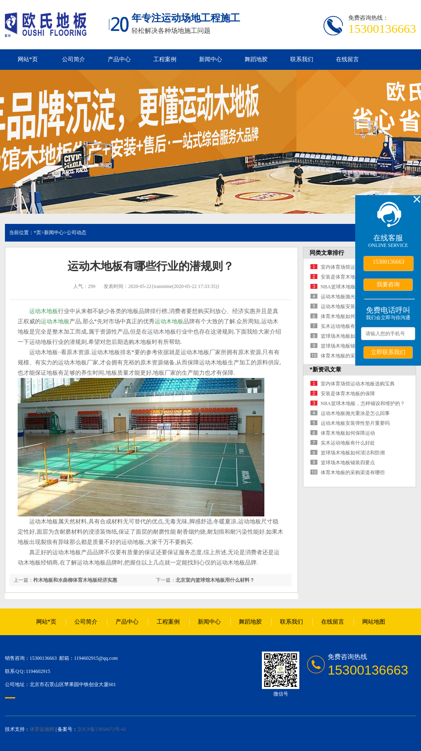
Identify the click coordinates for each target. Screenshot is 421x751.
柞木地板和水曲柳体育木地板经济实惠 (75, 580)
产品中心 (119, 59)
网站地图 (373, 622)
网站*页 (28, 59)
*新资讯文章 (325, 369)
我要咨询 (388, 284)
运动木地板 (43, 311)
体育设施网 (42, 729)
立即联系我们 (388, 352)
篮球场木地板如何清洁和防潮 (353, 336)
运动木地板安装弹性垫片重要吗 (355, 423)
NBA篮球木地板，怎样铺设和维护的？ (363, 403)
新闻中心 (210, 59)
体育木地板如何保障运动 (348, 316)
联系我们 (301, 59)
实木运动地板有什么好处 (348, 326)
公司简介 (73, 59)
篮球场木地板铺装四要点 (348, 346)
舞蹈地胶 (256, 59)
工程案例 (164, 59)
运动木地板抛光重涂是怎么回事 (355, 413)
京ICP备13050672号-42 (101, 729)
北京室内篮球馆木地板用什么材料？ (215, 580)
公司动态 (76, 232)
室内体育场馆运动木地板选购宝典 (358, 384)
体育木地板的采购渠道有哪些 (353, 356)
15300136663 (389, 262)
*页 (37, 232)
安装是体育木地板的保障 (348, 277)
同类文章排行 (327, 253)
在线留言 (347, 59)
